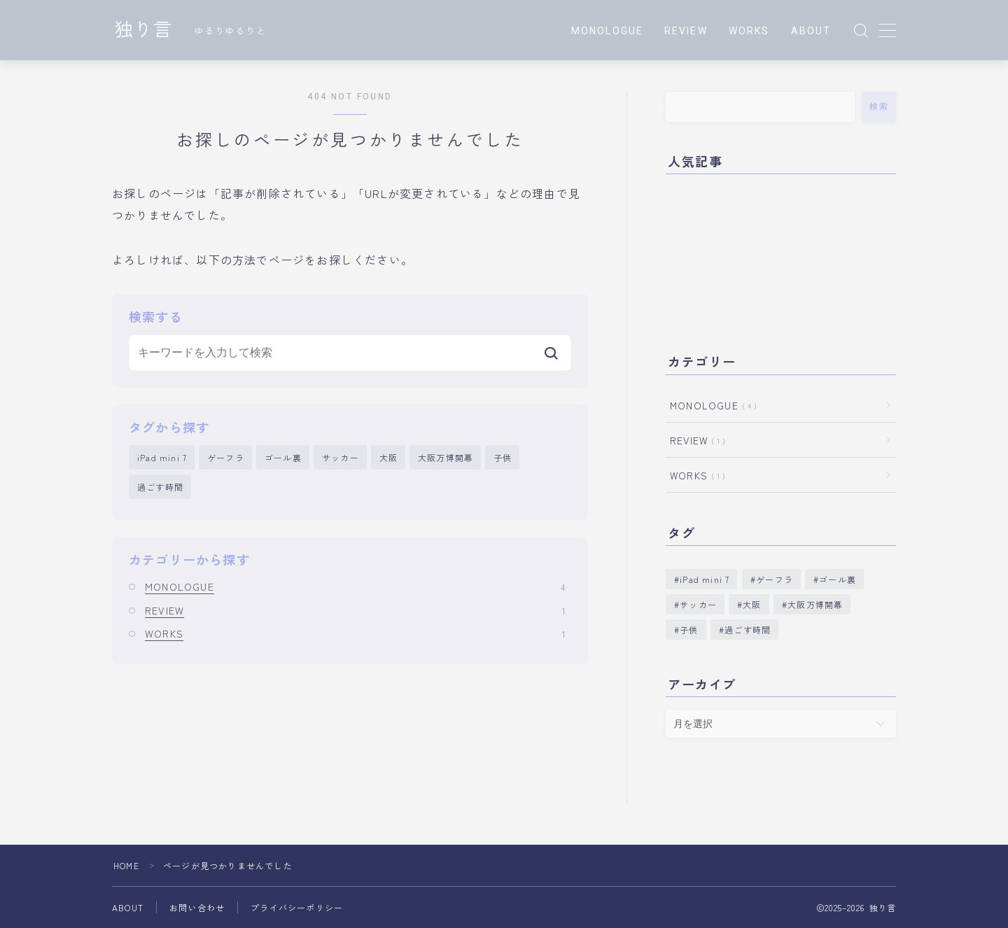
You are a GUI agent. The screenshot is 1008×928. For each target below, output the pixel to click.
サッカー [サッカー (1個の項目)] (698, 604)
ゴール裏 (283, 457)
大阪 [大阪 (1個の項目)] (752, 604)
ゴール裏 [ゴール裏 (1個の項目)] (837, 579)
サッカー (340, 457)
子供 (502, 457)
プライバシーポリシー (297, 907)
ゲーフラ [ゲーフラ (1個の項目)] (774, 579)
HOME (126, 865)
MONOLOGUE (607, 30)
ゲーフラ (225, 457)
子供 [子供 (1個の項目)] (689, 629)
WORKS (749, 30)
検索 (878, 106)
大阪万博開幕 (445, 457)
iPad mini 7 (162, 457)
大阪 (388, 457)
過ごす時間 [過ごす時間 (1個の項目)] (747, 629)
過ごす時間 (160, 487)
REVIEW (686, 30)
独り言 (143, 30)
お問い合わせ (197, 907)
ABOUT (811, 30)
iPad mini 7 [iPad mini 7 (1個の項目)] (704, 579)
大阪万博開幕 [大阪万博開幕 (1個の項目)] (815, 604)
